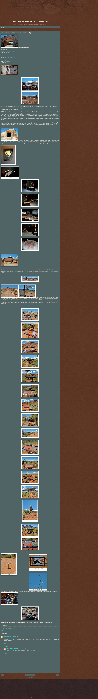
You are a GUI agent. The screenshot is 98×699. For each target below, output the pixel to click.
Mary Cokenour (10, 648)
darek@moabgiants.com (12, 55)
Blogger (32, 697)
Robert (5, 636)
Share (2, 630)
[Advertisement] (30, 10)
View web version (30, 677)
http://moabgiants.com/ (10, 57)
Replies (6, 646)
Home (30, 675)
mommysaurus (7, 641)
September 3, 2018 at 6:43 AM (13, 636)
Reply (5, 643)
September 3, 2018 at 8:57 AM (20, 648)
